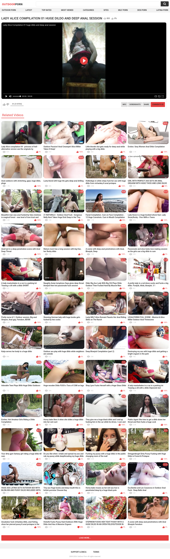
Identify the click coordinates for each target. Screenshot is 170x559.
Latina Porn (162, 10)
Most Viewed (67, 10)
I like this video (4, 104)
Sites (106, 10)
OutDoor (12, 4)
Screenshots (135, 104)
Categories (88, 10)
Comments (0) (157, 104)
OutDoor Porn (82, 556)
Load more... (85, 538)
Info (124, 104)
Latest (29, 10)
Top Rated (46, 10)
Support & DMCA (78, 552)
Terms (96, 552)
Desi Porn (142, 10)
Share (146, 104)
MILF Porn (123, 10)
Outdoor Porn (9, 10)
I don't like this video (7, 104)
